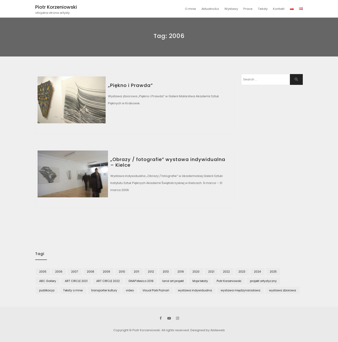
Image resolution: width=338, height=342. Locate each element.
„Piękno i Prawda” (130, 85)
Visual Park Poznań (155, 290)
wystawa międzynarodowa (240, 290)
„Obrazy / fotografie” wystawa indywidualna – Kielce (167, 162)
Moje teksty (200, 281)
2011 (136, 272)
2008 (90, 272)
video (130, 290)
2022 (226, 272)
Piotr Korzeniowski (56, 7)
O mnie (190, 9)
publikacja (46, 290)
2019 (180, 272)
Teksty (263, 9)
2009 (106, 272)
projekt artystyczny (263, 281)
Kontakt (278, 9)
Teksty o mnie (73, 290)
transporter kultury (104, 290)
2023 (241, 272)
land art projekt (173, 281)
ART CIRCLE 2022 (108, 281)
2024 (257, 272)
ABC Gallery (47, 281)
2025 (273, 272)
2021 (211, 272)
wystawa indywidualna (195, 290)
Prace (248, 9)
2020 (196, 272)
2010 (122, 272)
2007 (74, 272)
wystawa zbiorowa (282, 290)
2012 (151, 272)
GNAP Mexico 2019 (141, 281)
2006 (58, 272)
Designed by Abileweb (207, 330)
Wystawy (231, 9)
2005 (42, 272)
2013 (166, 272)
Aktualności (210, 9)
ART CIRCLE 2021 (76, 281)
